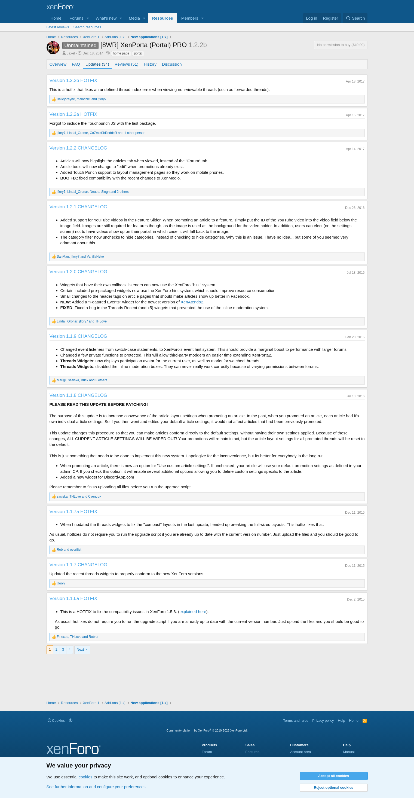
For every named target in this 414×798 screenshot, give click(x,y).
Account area (300, 752)
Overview (58, 64)
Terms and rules (295, 720)
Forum (207, 752)
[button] (87, 18)
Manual (349, 752)
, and (82, 99)
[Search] (355, 18)
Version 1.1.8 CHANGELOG (79, 395)
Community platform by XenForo (207, 730)
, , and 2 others (93, 192)
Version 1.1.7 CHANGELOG (79, 564)
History (150, 64)
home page (121, 53)
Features (252, 752)
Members (189, 18)
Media (134, 18)
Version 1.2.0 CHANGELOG (79, 271)
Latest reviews (58, 27)
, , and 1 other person (101, 133)
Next (80, 649)
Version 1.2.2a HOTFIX (73, 114)
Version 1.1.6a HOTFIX (73, 598)
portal (138, 53)
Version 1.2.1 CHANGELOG (79, 206)
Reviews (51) (127, 64)
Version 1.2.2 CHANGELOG (79, 148)
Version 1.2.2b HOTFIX (73, 80)
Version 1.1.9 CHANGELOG (79, 336)
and (69, 550)
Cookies (56, 720)
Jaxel (71, 53)
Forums (77, 18)
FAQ (76, 64)
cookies (86, 777)
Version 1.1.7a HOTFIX (73, 511)
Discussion (172, 64)
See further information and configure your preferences (96, 786)
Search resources (87, 27)
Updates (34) (97, 64)
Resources (162, 18)
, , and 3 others (82, 380)
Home (56, 18)
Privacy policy (323, 720)
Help (341, 720)
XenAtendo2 (192, 302)
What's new (106, 18)
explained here (192, 611)
